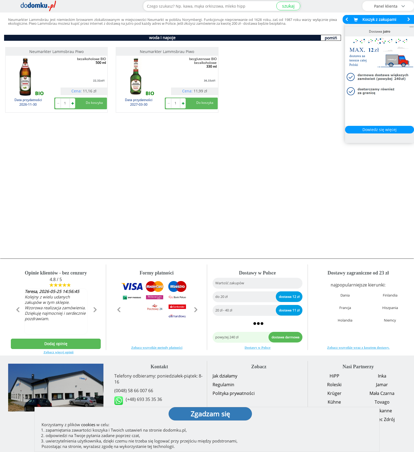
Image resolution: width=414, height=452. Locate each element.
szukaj (288, 6)
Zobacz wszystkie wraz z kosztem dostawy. (358, 348)
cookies (88, 424)
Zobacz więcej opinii (58, 352)
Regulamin (223, 385)
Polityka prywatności (234, 393)
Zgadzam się (210, 413)
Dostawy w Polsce (257, 348)
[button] (17, 321)
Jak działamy (225, 376)
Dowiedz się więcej (379, 129)
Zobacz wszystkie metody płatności (156, 348)
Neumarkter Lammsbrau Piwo (56, 51)
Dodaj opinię (55, 343)
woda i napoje (162, 37)
